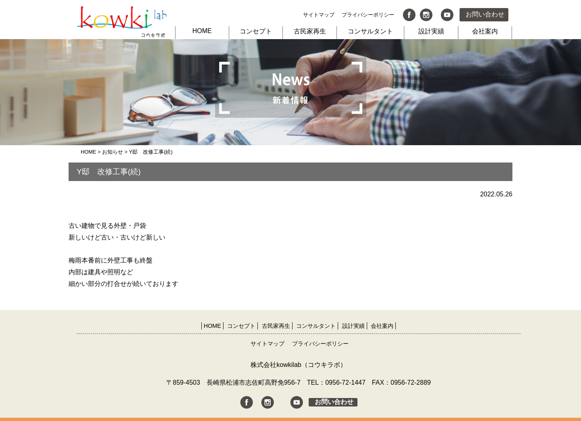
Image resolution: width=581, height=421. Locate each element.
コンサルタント (370, 31)
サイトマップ (318, 15)
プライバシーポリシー (368, 15)
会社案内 (485, 31)
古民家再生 (310, 31)
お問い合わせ (485, 14)
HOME (202, 30)
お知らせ (112, 152)
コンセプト (256, 31)
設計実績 (431, 31)
